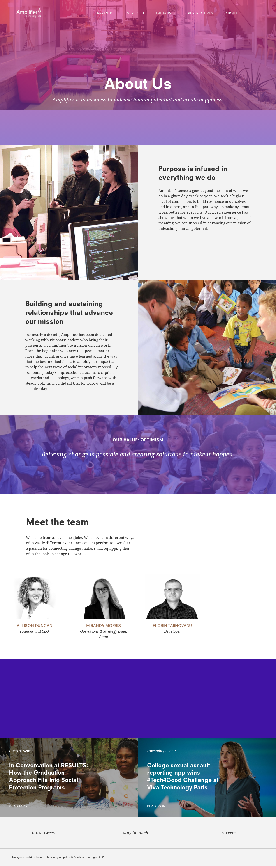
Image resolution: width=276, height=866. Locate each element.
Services (135, 13)
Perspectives (200, 13)
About (231, 13)
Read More (20, 806)
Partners (106, 13)
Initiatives (166, 13)
